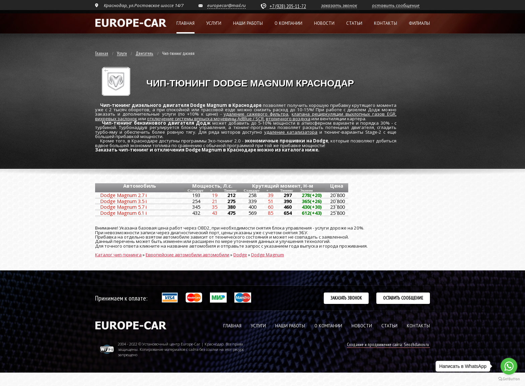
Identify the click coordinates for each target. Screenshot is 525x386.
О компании (288, 23)
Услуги (213, 23)
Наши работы (248, 23)
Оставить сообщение (403, 298)
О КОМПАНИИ (328, 326)
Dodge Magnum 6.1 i (123, 212)
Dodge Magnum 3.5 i (123, 201)
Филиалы (419, 23)
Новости (324, 23)
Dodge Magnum (267, 255)
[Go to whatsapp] (509, 366)
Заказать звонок (346, 298)
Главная (185, 23)
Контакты (385, 23)
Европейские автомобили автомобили (187, 255)
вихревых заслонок (116, 119)
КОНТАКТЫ (418, 326)
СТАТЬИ (389, 326)
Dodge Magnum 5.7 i (123, 206)
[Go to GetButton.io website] (509, 379)
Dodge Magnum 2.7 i (123, 195)
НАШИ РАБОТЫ (290, 326)
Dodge (240, 255)
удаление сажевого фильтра (256, 114)
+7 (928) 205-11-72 (288, 6)
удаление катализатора (290, 132)
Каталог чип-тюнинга (118, 255)
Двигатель (144, 53)
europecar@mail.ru (226, 5)
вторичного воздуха (288, 119)
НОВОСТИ (362, 326)
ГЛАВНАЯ (232, 326)
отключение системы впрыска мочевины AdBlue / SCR (205, 119)
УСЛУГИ (258, 326)
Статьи (354, 23)
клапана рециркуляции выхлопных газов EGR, (344, 114)
